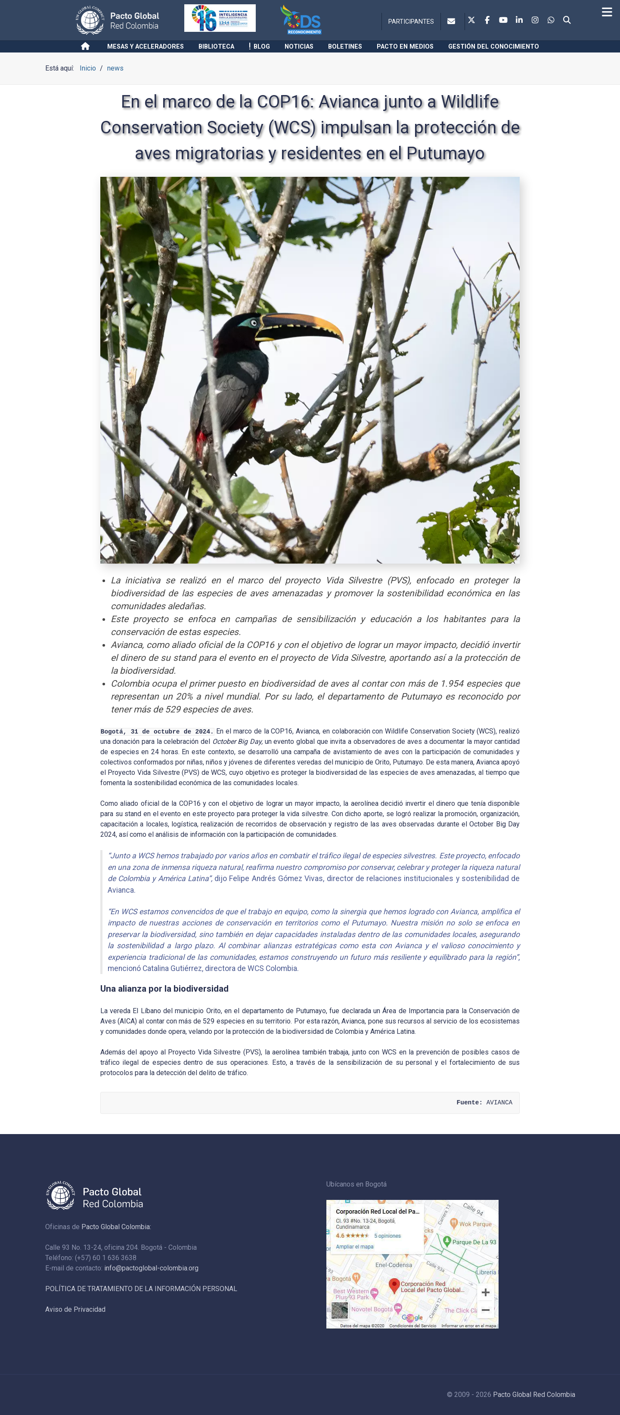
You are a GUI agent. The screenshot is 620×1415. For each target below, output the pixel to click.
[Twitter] (471, 20)
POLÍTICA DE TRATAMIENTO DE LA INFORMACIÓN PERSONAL (141, 1289)
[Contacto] (453, 21)
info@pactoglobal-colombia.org (151, 1268)
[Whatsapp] (551, 20)
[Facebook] (487, 20)
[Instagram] (535, 20)
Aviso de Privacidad (75, 1309)
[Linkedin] (519, 20)
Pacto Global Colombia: (116, 1227)
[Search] (567, 20)
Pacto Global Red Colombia (534, 1394)
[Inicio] (87, 46)
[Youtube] (503, 20)
